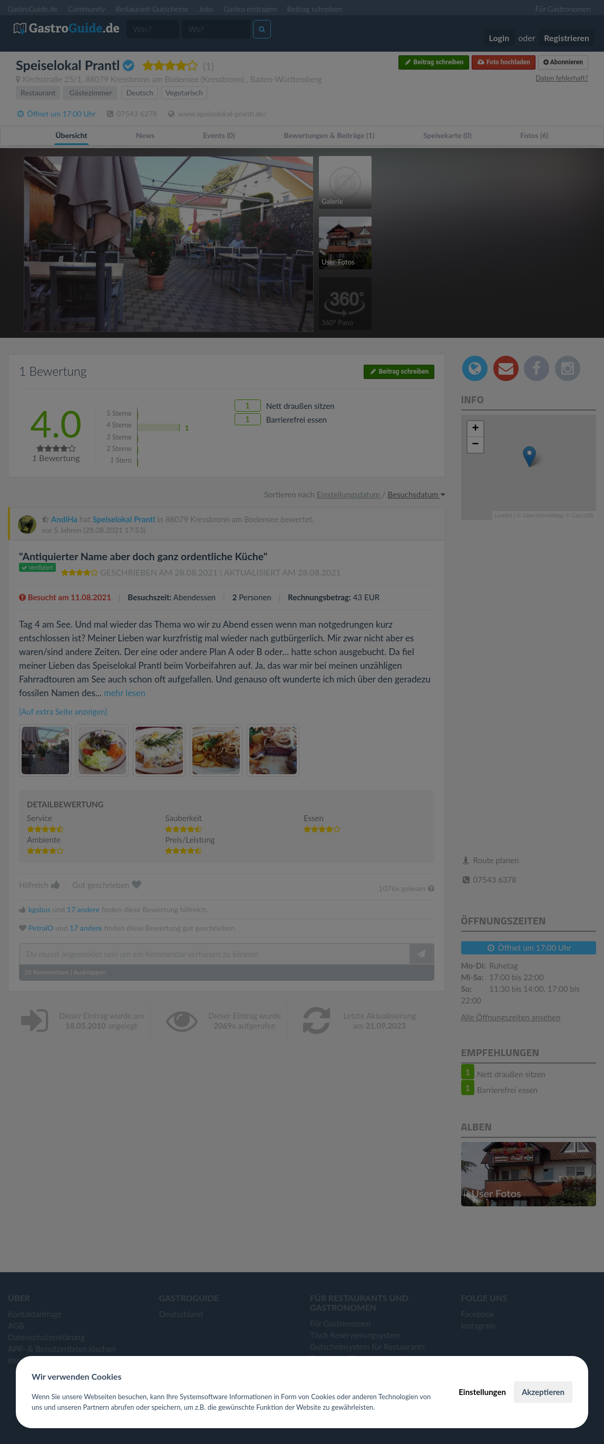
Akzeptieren (543, 1392)
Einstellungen (482, 1392)
